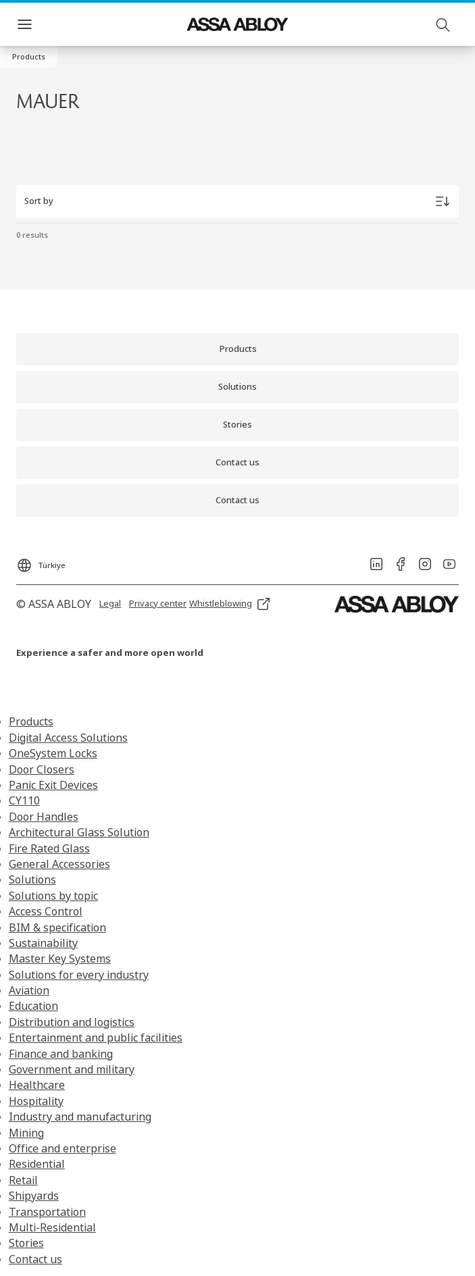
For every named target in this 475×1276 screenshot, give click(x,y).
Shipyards (34, 1195)
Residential (37, 1163)
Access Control (45, 911)
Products (31, 721)
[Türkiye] (41, 561)
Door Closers (41, 769)
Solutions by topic (53, 895)
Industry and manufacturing (80, 1116)
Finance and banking (61, 1053)
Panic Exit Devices (53, 784)
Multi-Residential (52, 1227)
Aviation (29, 990)
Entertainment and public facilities (95, 1037)
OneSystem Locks (53, 753)
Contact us (35, 1259)
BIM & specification (57, 927)
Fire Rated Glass (49, 848)
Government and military (71, 1069)
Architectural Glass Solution (79, 832)
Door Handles (43, 816)
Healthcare (37, 1084)
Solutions (32, 879)
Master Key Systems (60, 958)
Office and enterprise (62, 1148)
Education (33, 1005)
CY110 (24, 800)
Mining (26, 1132)
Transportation (47, 1211)
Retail (23, 1180)
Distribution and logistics (71, 1022)
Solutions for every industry (79, 974)
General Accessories (59, 864)
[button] (29, 56)
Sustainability (43, 943)
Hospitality (36, 1101)
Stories (26, 1242)
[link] (237, 349)
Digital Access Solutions (68, 737)
